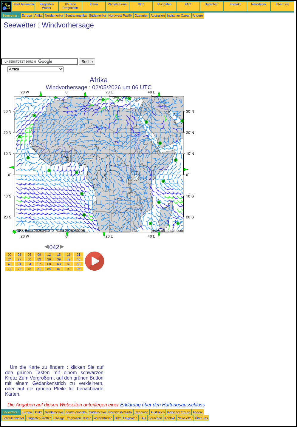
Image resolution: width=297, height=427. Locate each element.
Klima (94, 4)
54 (29, 264)
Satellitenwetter (23, 4)
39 (59, 259)
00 (10, 254)
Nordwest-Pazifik (120, 15)
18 (69, 254)
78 (29, 269)
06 (29, 254)
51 (19, 264)
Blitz (141, 4)
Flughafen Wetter (47, 6)
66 (69, 264)
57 (39, 264)
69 (79, 264)
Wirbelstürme (117, 4)
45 (79, 259)
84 (49, 269)
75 (19, 269)
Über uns (282, 4)
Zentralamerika (75, 15)
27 (19, 259)
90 (69, 269)
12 (49, 254)
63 (59, 264)
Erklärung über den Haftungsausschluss (162, 404)
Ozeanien (141, 15)
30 (29, 259)
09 (39, 254)
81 (39, 269)
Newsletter (258, 4)
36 (49, 259)
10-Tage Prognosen (70, 6)
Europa (27, 15)
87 (59, 269)
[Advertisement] (109, 45)
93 (79, 269)
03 (19, 254)
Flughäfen (164, 4)
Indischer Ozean (178, 15)
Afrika (38, 15)
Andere (198, 15)
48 (10, 264)
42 (69, 259)
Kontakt (235, 4)
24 (10, 259)
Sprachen (212, 4)
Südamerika (97, 15)
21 (79, 254)
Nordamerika (54, 15)
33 (39, 259)
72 (10, 269)
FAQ (188, 4)
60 (49, 264)
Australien (158, 15)
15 (59, 254)
